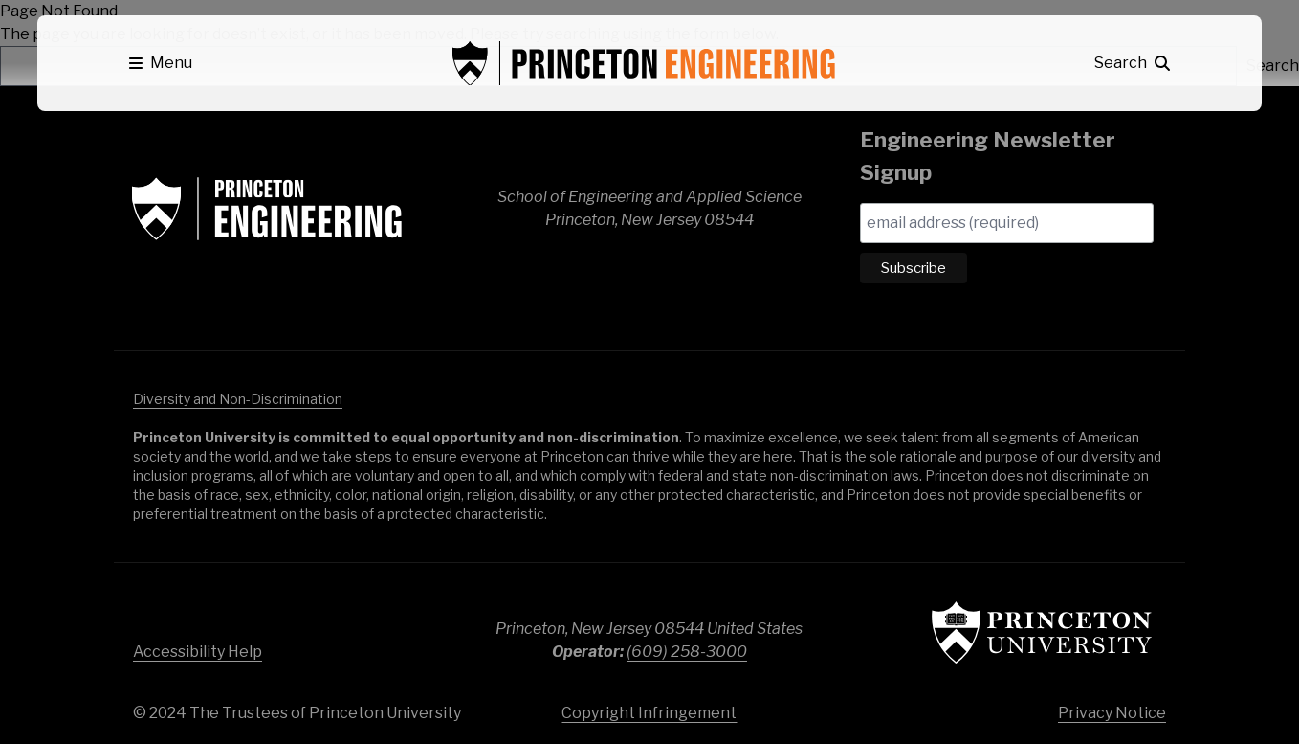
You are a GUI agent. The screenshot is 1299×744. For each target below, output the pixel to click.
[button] (161, 63)
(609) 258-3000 (687, 652)
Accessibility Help (197, 652)
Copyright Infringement (649, 713)
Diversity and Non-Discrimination (237, 399)
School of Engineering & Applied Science (267, 209)
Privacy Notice (1112, 713)
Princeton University (1041, 632)
